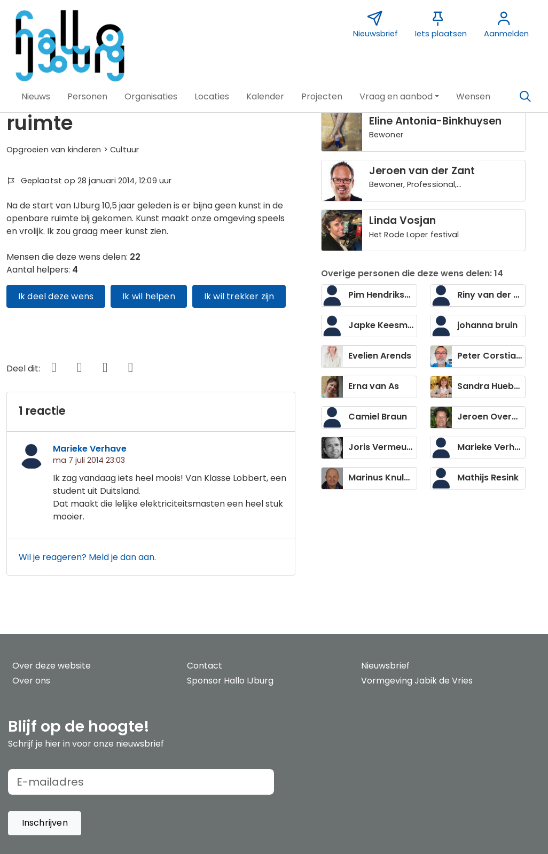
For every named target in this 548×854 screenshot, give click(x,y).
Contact (204, 665)
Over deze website (51, 665)
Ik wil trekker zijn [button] (239, 296)
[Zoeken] (525, 97)
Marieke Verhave (90, 449)
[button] (36, 96)
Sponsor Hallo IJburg (230, 680)
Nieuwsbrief (385, 665)
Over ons (31, 680)
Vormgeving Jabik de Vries (417, 680)
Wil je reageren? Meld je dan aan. (87, 557)
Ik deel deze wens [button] (55, 296)
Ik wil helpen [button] (148, 296)
